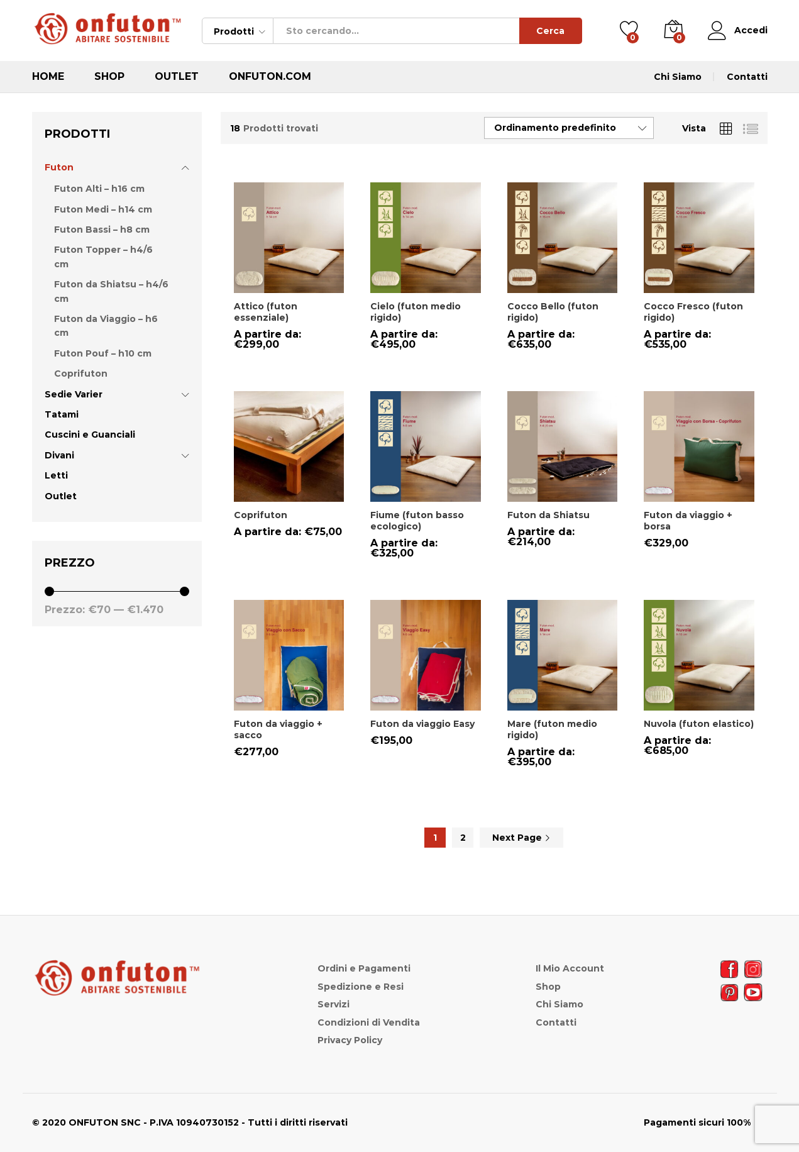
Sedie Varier (73, 394)
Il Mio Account (570, 968)
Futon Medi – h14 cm (103, 209)
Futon (59, 167)
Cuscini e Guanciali (90, 434)
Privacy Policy (349, 1040)
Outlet (177, 77)
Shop (109, 77)
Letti (56, 475)
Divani (59, 455)
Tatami (62, 414)
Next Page (521, 837)
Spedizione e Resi (360, 986)
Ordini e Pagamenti (364, 968)
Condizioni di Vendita (368, 1022)
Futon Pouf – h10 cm (103, 353)
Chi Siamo (678, 76)
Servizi (333, 1004)
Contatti (747, 76)
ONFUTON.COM (270, 77)
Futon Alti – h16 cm (99, 188)
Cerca (550, 30)
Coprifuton (80, 373)
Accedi (738, 30)
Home (48, 77)
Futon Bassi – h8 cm (102, 229)
